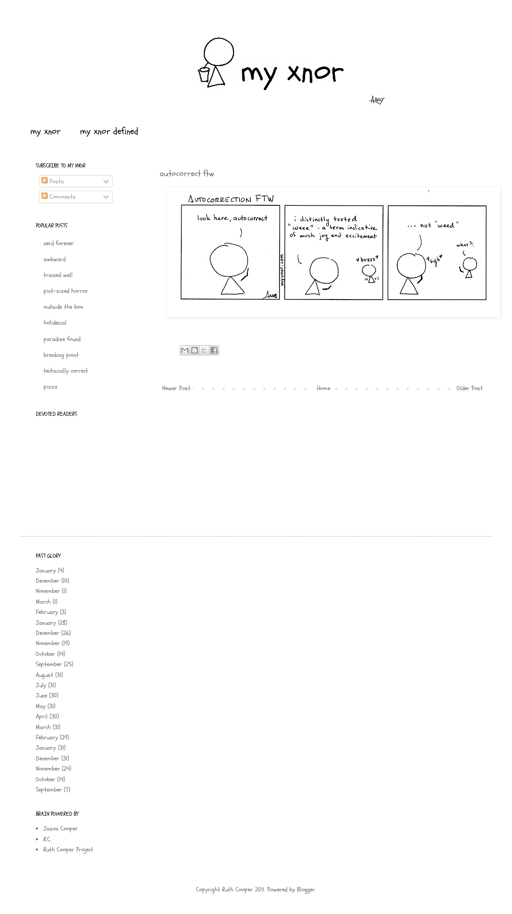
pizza (50, 386)
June (41, 695)
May (41, 706)
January (46, 570)
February (47, 612)
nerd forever (59, 243)
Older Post (470, 388)
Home (323, 388)
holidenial (55, 322)
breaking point (61, 355)
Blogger (306, 889)
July (41, 685)
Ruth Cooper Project (68, 849)
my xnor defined (109, 131)
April (42, 716)
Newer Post (176, 388)
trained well (58, 275)
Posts (52, 181)
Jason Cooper (61, 828)
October (45, 654)
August (44, 675)
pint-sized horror (66, 291)
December (47, 581)
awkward (55, 259)
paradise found (62, 339)
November (48, 591)
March (43, 602)
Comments (58, 197)
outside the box (63, 307)
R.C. (47, 839)
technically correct (66, 371)
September (49, 664)
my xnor (45, 131)
